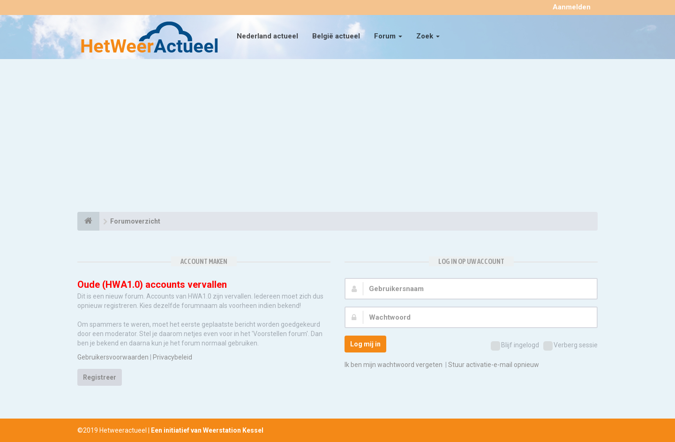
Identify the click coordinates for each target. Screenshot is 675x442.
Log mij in (365, 344)
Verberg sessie (570, 346)
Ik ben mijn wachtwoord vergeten (393, 364)
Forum (388, 36)
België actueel (336, 36)
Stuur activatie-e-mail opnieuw (493, 364)
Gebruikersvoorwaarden (113, 357)
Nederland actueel (267, 36)
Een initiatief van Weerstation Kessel (207, 430)
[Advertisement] (337, 136)
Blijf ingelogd (515, 346)
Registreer (99, 377)
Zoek (428, 36)
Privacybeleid (172, 357)
